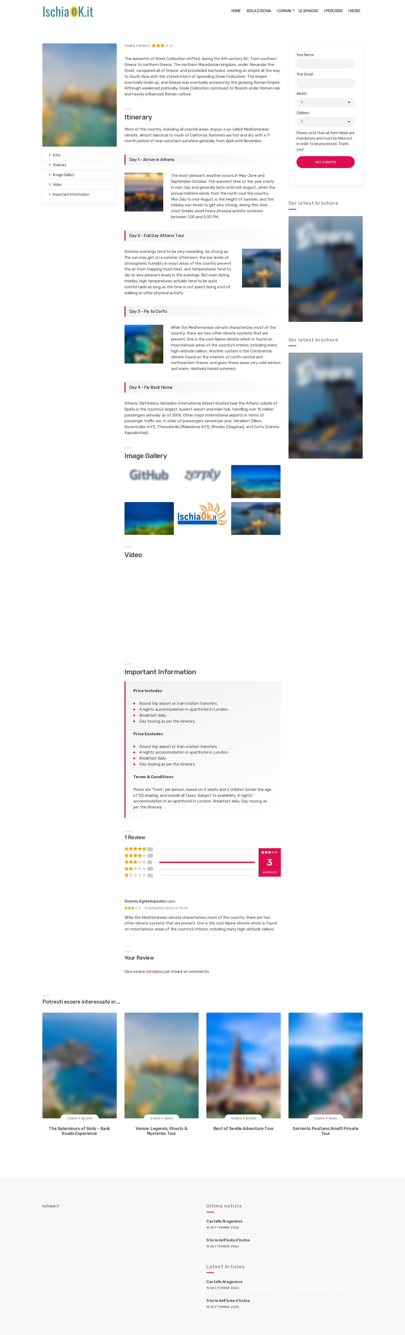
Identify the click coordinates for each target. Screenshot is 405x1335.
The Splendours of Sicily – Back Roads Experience (79, 1131)
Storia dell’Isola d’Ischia (228, 1240)
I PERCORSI (333, 11)
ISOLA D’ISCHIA (259, 11)
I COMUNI (284, 11)
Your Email (326, 80)
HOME (236, 11)
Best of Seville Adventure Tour (243, 1128)
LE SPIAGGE (308, 11)
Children (326, 118)
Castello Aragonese (224, 1221)
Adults (326, 99)
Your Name (326, 60)
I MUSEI (354, 11)
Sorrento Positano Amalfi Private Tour (325, 1131)
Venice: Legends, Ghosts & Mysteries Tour (161, 1131)
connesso (154, 971)
